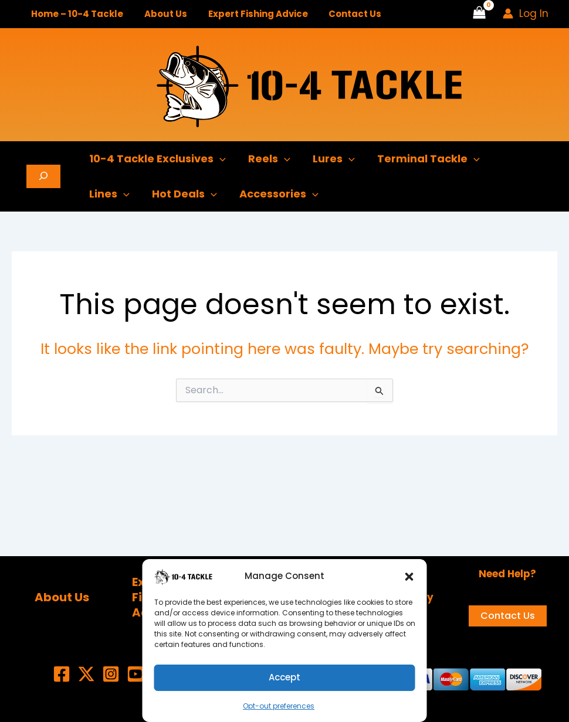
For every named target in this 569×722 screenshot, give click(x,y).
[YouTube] (135, 674)
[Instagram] (111, 674)
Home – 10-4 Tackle (75, 14)
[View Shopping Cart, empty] (479, 14)
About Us (160, 14)
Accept (284, 677)
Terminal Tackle (423, 158)
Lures (331, 158)
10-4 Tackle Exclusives (157, 158)
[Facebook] (61, 674)
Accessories (276, 194)
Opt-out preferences (278, 706)
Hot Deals (182, 194)
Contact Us (343, 14)
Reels (267, 158)
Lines (109, 194)
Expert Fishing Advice (249, 14)
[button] (409, 577)
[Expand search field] (43, 176)
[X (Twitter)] (86, 674)
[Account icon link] (525, 13)
